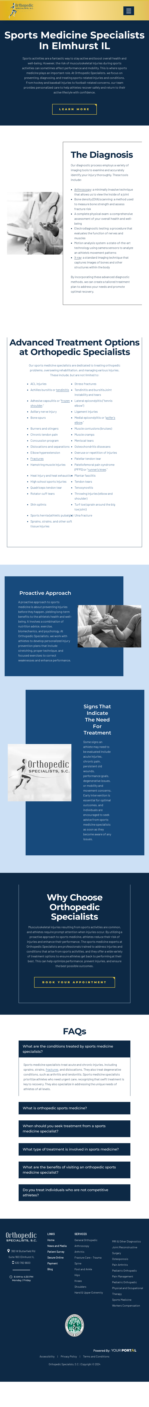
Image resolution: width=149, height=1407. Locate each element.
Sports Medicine (121, 1299)
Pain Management (122, 1276)
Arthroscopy (82, 189)
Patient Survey (55, 1251)
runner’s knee (97, 469)
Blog (50, 1269)
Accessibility (47, 1356)
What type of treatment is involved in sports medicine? (71, 1149)
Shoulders (80, 1286)
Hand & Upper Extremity (88, 1292)
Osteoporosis (120, 1258)
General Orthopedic (85, 1240)
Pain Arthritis (120, 1264)
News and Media (57, 1245)
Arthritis (79, 1251)
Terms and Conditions (96, 1356)
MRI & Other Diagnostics (126, 1241)
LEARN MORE (74, 109)
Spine (77, 1263)
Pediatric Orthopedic (124, 1270)
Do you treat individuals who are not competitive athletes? (65, 1192)
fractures (52, 1069)
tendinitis (62, 390)
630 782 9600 (21, 1262)
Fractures (37, 458)
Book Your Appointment (74, 982)
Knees (78, 1280)
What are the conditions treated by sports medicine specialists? (68, 1049)
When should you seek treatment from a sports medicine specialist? (64, 1128)
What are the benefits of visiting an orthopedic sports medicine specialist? (69, 1170)
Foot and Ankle (83, 1269)
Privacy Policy (69, 1356)
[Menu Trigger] (128, 10)
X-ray (77, 257)
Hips (77, 1275)
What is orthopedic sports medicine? (55, 1108)
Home (50, 1240)
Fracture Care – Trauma (87, 1257)
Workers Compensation (126, 1305)
